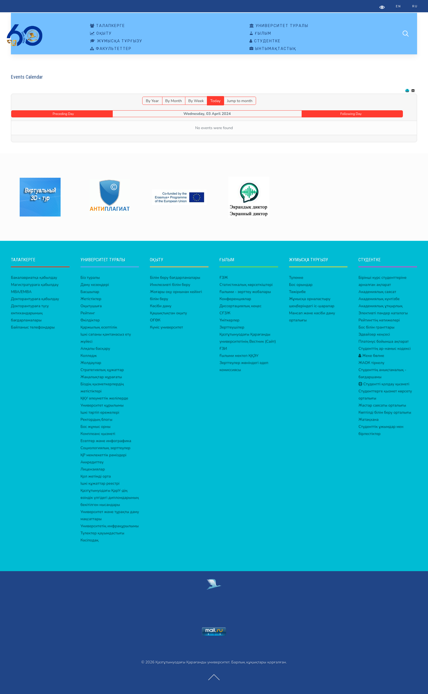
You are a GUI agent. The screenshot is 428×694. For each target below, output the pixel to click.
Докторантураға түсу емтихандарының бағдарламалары (30, 313)
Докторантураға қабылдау (35, 298)
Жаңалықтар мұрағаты (101, 376)
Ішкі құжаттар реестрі (100, 483)
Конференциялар (235, 298)
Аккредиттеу (92, 462)
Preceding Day (63, 114)
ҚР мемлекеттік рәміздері (103, 455)
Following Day (351, 114)
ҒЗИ (223, 348)
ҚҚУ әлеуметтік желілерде (104, 398)
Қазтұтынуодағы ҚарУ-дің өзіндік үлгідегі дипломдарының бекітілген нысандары (110, 497)
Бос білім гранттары (376, 327)
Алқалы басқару (95, 348)
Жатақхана (368, 419)
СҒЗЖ (224, 313)
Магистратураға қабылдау (34, 284)
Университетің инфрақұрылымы (110, 526)
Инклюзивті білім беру (170, 284)
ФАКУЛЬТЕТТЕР (111, 49)
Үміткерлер (229, 320)
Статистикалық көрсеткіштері (246, 284)
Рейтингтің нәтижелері (379, 320)
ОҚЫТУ (101, 33)
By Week (196, 100)
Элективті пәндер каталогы (383, 313)
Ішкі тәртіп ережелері (100, 412)
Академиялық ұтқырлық (380, 306)
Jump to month (239, 100)
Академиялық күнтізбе (379, 298)
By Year (152, 100)
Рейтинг (88, 313)
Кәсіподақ (90, 540)
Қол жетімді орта (96, 476)
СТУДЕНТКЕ (265, 41)
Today (215, 100)
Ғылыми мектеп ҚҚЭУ (238, 355)
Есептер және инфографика (106, 440)
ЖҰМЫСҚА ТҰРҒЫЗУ (116, 41)
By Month (173, 100)
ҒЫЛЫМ (260, 33)
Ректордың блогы (96, 419)
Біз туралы (90, 277)
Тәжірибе (297, 291)
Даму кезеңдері (95, 284)
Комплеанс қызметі (98, 433)
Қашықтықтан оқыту (168, 313)
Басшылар (90, 291)
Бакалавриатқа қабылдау (34, 277)
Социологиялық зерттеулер (105, 447)
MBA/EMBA (21, 291)
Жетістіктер (91, 298)
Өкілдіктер (90, 320)
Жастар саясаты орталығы (382, 405)
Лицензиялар (93, 469)
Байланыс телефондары (33, 327)
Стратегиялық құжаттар (102, 369)
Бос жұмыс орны (96, 426)
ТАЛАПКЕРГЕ (107, 26)
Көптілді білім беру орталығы (384, 412)
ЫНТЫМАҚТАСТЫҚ (272, 49)
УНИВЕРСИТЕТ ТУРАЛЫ (278, 26)
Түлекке (296, 277)
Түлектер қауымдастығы (102, 533)
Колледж (89, 355)
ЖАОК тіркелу (371, 362)
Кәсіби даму (160, 306)
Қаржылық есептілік (99, 327)
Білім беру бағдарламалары (175, 277)
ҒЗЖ (223, 277)
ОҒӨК (155, 320)
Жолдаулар (91, 362)
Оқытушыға (91, 306)
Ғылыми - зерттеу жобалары (245, 291)
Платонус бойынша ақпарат (383, 341)
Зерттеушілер (231, 327)
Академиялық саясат (377, 291)
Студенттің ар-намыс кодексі (384, 348)
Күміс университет (166, 327)
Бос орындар (301, 284)
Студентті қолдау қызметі (383, 384)
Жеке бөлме (371, 355)
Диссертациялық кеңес (240, 306)
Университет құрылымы (102, 405)
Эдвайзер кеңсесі (374, 334)
